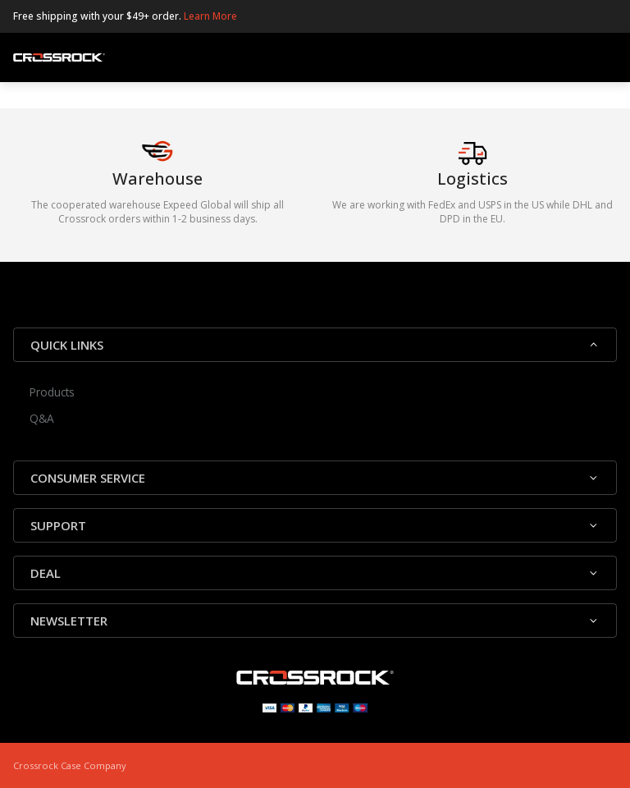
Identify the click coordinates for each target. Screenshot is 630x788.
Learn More (210, 16)
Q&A (42, 418)
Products (52, 392)
